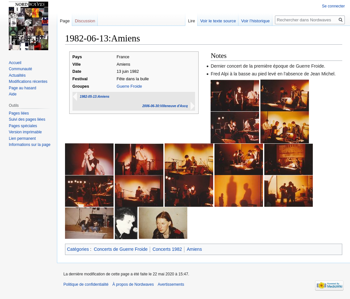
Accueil (15, 63)
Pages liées (19, 113)
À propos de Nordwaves (133, 284)
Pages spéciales (23, 126)
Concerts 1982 (167, 249)
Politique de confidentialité (85, 284)
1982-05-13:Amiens (94, 96)
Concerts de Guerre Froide (121, 249)
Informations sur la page (29, 144)
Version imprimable (25, 132)
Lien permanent (22, 138)
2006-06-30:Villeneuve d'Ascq (165, 106)
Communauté (20, 69)
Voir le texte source (218, 20)
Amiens (194, 249)
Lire (191, 20)
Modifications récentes (28, 81)
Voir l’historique (255, 20)
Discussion (85, 20)
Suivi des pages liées (27, 119)
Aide (12, 94)
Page (65, 20)
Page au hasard (22, 88)
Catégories (78, 249)
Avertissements (171, 284)
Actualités (17, 75)
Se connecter (333, 6)
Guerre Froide (129, 86)
